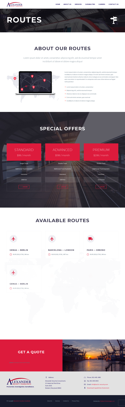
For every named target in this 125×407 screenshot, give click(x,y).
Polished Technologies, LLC (107, 401)
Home (58, 4)
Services (78, 4)
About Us (67, 4)
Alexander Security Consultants (22, 401)
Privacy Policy (75, 401)
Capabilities (90, 4)
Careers (101, 4)
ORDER (24, 187)
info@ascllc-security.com (99, 384)
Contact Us (114, 4)
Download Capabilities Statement (98, 388)
